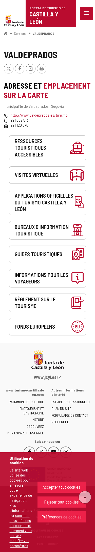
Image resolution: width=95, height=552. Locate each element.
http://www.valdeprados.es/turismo (39, 115)
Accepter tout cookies (61, 487)
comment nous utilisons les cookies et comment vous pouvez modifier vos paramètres (21, 530)
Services (20, 33)
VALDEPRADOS (43, 33)
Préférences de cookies (62, 516)
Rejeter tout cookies (61, 502)
